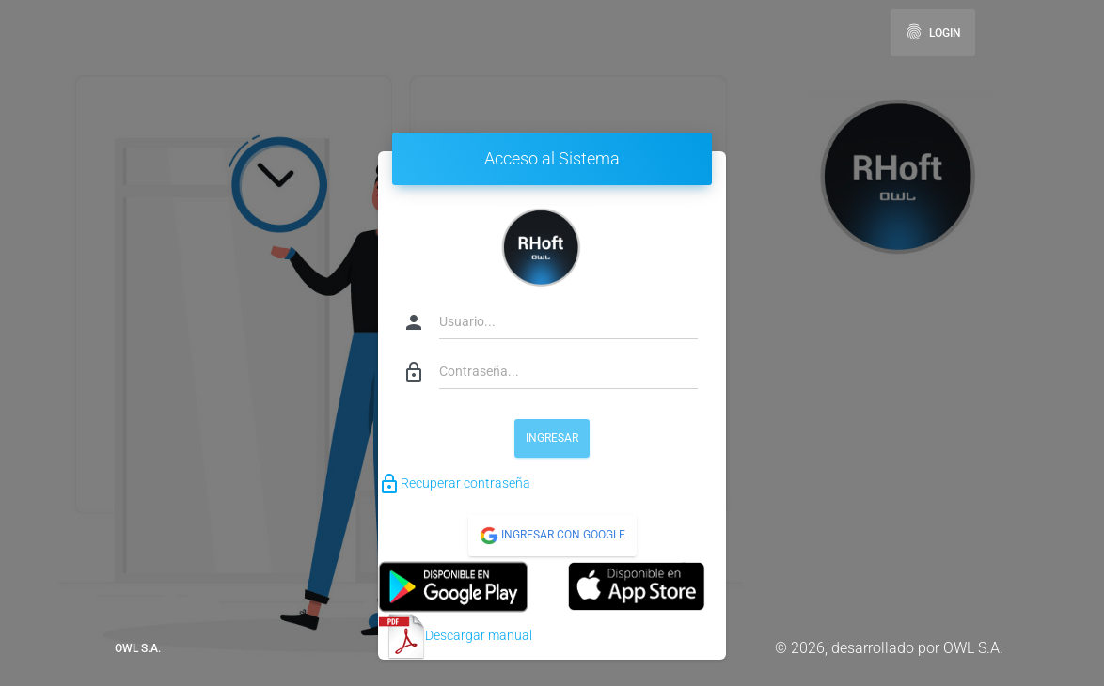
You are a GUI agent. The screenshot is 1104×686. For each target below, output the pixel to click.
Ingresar (552, 437)
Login (933, 32)
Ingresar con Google (552, 535)
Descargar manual (455, 636)
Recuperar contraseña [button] (454, 483)
